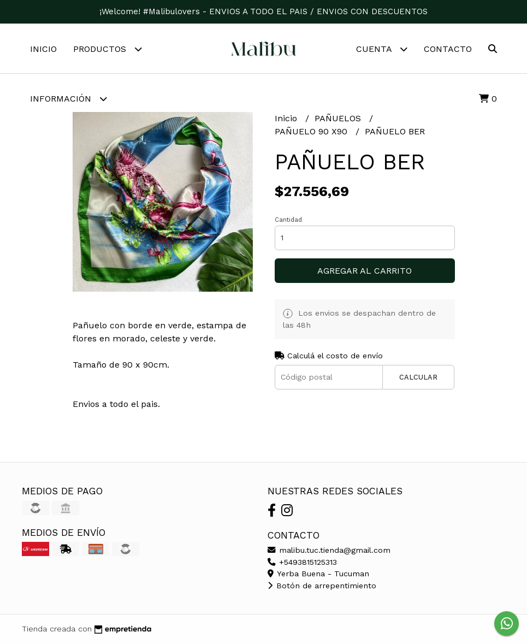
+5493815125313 (302, 562)
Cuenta (381, 49)
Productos (107, 49)
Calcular (418, 377)
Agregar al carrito (364, 270)
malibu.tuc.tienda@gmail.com (329, 550)
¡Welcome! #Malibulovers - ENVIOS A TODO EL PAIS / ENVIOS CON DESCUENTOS (263, 11)
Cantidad (288, 219)
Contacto (448, 49)
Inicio (43, 49)
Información (68, 98)
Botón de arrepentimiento (322, 585)
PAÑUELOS (339, 118)
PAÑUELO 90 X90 (312, 131)
